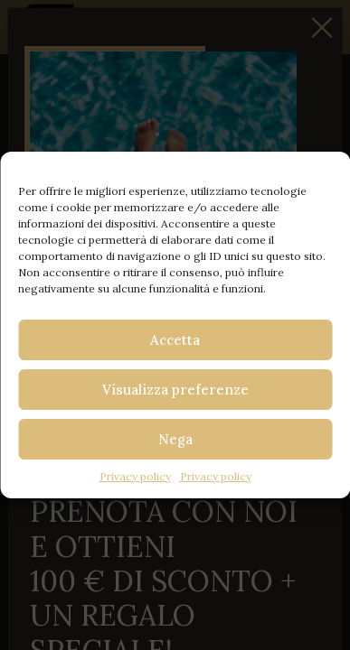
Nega (175, 439)
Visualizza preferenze (175, 389)
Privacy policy (135, 476)
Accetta (175, 339)
